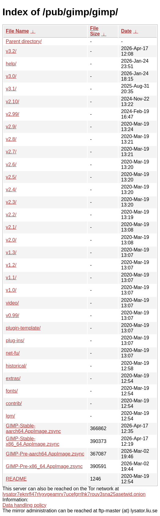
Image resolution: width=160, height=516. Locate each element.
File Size (95, 31)
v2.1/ (11, 227)
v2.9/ (11, 126)
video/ (12, 303)
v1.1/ (11, 277)
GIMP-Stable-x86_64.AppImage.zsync (32, 441)
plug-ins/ (15, 340)
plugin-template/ (23, 328)
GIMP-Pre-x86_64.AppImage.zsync (44, 466)
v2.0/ (11, 240)
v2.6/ (11, 164)
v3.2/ (11, 51)
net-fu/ (13, 353)
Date (126, 31)
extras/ (13, 378)
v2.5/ (11, 177)
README (16, 478)
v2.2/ (11, 214)
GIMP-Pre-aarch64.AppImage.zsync (45, 453)
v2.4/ (11, 189)
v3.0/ (11, 76)
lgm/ (10, 416)
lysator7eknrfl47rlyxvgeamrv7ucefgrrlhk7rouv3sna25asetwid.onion (74, 494)
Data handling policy (24, 505)
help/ (11, 63)
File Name (17, 31)
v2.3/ (11, 202)
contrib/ (14, 403)
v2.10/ (12, 101)
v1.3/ (11, 252)
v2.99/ (12, 114)
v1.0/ (11, 290)
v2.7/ (11, 151)
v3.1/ (11, 88)
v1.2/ (11, 265)
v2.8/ (11, 139)
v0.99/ (12, 315)
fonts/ (12, 390)
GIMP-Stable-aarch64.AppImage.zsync (33, 428)
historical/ (16, 365)
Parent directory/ (24, 41)
